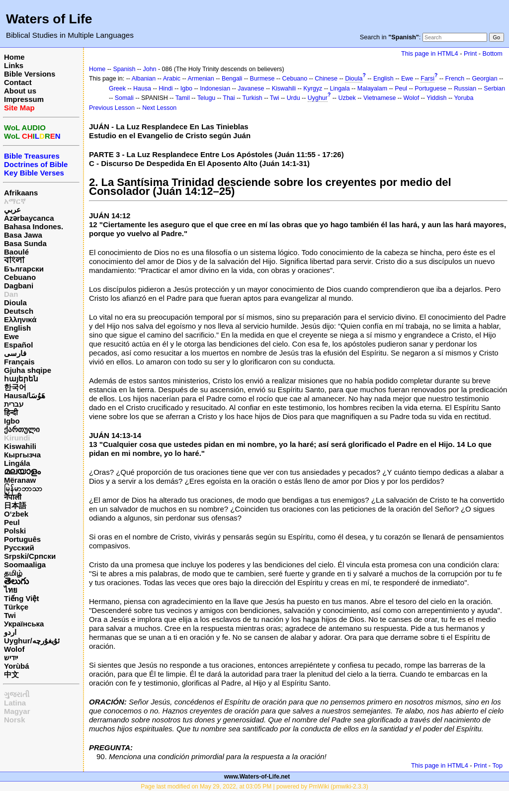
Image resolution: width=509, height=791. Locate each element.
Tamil (182, 97)
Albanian (144, 78)
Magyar (17, 711)
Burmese (262, 78)
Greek (117, 88)
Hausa (142, 88)
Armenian (200, 78)
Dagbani (18, 285)
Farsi (427, 78)
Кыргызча (22, 454)
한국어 (15, 387)
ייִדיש (11, 657)
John (150, 69)
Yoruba (463, 97)
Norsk (14, 719)
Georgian (484, 78)
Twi (10, 615)
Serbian (494, 88)
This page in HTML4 (429, 53)
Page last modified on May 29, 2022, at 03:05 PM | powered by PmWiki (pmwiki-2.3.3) (254, 786)
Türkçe (16, 607)
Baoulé (16, 252)
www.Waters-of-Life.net (257, 776)
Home (14, 57)
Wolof (14, 649)
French (455, 78)
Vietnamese (379, 97)
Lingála (17, 463)
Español (18, 345)
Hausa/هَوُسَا (24, 395)
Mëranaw (20, 480)
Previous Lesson (112, 107)
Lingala (340, 88)
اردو (10, 632)
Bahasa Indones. (33, 226)
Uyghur (318, 97)
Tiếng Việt (21, 598)
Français (19, 361)
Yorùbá (16, 666)
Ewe (11, 336)
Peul (12, 522)
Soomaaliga (25, 564)
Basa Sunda (25, 243)
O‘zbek (16, 514)
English (17, 328)
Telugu (206, 97)
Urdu (293, 97)
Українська (24, 623)
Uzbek (346, 97)
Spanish (124, 69)
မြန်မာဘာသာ (23, 488)
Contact (18, 82)
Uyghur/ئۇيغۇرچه (32, 640)
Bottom (493, 53)
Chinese (326, 78)
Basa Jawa (23, 235)
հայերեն (21, 378)
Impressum (24, 99)
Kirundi (17, 438)
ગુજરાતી (16, 694)
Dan (11, 294)
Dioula (15, 302)
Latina (15, 703)
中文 (11, 674)
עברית (13, 404)
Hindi (165, 88)
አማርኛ (15, 201)
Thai (229, 97)
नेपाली (12, 497)
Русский (19, 547)
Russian (465, 88)
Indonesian (215, 88)
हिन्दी (11, 412)
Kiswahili (20, 446)
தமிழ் (13, 573)
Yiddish (436, 97)
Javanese (251, 88)
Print (470, 53)
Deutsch (18, 311)
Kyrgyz (312, 88)
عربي (12, 209)
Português (22, 539)
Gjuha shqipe (27, 370)
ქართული (22, 429)
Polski (15, 531)
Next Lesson (159, 107)
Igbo (12, 421)
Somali (124, 97)
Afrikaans (21, 192)
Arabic (171, 78)
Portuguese (430, 88)
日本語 (15, 505)
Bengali (232, 78)
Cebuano (20, 277)
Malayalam (372, 88)
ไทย (10, 590)
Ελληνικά (20, 319)
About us (20, 91)
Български (24, 268)
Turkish (252, 97)
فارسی (15, 353)
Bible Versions (29, 74)
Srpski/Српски (30, 556)
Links (13, 65)
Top (497, 765)
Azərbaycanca (29, 218)
